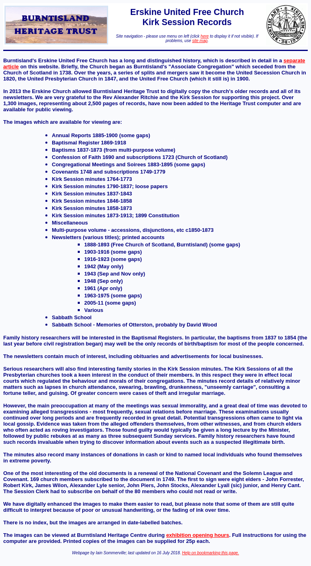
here (204, 36)
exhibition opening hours (197, 535)
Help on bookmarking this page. (210, 553)
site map (200, 40)
